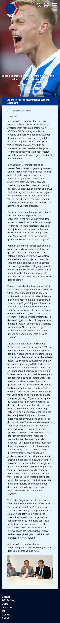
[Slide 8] (48, 95)
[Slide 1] (12, 95)
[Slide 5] (33, 95)
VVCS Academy (8, 600)
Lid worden (7, 607)
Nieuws (5, 604)
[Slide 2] (17, 95)
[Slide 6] (38, 95)
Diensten (6, 597)
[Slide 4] (27, 95)
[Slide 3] (22, 95)
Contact (5, 618)
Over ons (6, 614)
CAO (3, 611)
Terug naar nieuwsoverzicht (19, 111)
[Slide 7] (43, 95)
